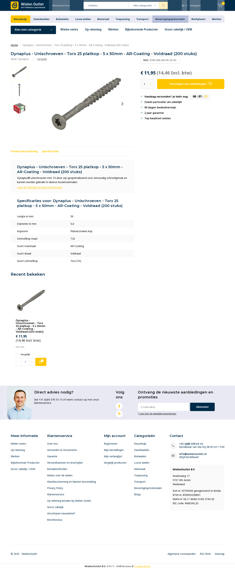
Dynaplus (23, 61)
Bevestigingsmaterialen (170, 21)
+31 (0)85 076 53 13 (191, 446)
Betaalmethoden (57, 471)
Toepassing (123, 21)
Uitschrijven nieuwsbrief (61, 516)
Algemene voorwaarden (182, 556)
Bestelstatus (54, 522)
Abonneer (202, 409)
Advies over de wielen (59, 478)
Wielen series (69, 32)
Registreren (110, 446)
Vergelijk (23, 357)
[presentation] (122, 106)
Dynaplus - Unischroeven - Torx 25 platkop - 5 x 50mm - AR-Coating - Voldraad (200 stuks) (30, 328)
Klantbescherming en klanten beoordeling (71, 484)
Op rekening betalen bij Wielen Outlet (69, 503)
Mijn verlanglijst (113, 459)
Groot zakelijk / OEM (184, 32)
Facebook (119, 408)
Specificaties (50, 154)
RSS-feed (205, 556)
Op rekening (95, 32)
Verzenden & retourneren (62, 452)
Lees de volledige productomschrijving (39, 190)
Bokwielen (62, 21)
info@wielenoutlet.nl (193, 456)
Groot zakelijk (55, 509)
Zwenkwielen (41, 21)
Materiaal (103, 21)
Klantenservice (61, 5)
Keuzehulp (20, 21)
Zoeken (163, 5)
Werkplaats (198, 21)
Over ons (52, 446)
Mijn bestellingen (114, 452)
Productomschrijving (24, 154)
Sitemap (219, 556)
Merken (216, 21)
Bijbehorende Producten (145, 32)
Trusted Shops (142, 569)
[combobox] (106, 5)
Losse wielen (83, 21)
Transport (142, 21)
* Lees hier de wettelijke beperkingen (157, 416)
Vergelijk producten (115, 465)
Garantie (52, 459)
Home (14, 47)
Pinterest (119, 415)
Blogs (137, 497)
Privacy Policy (55, 490)
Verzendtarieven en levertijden (65, 465)
